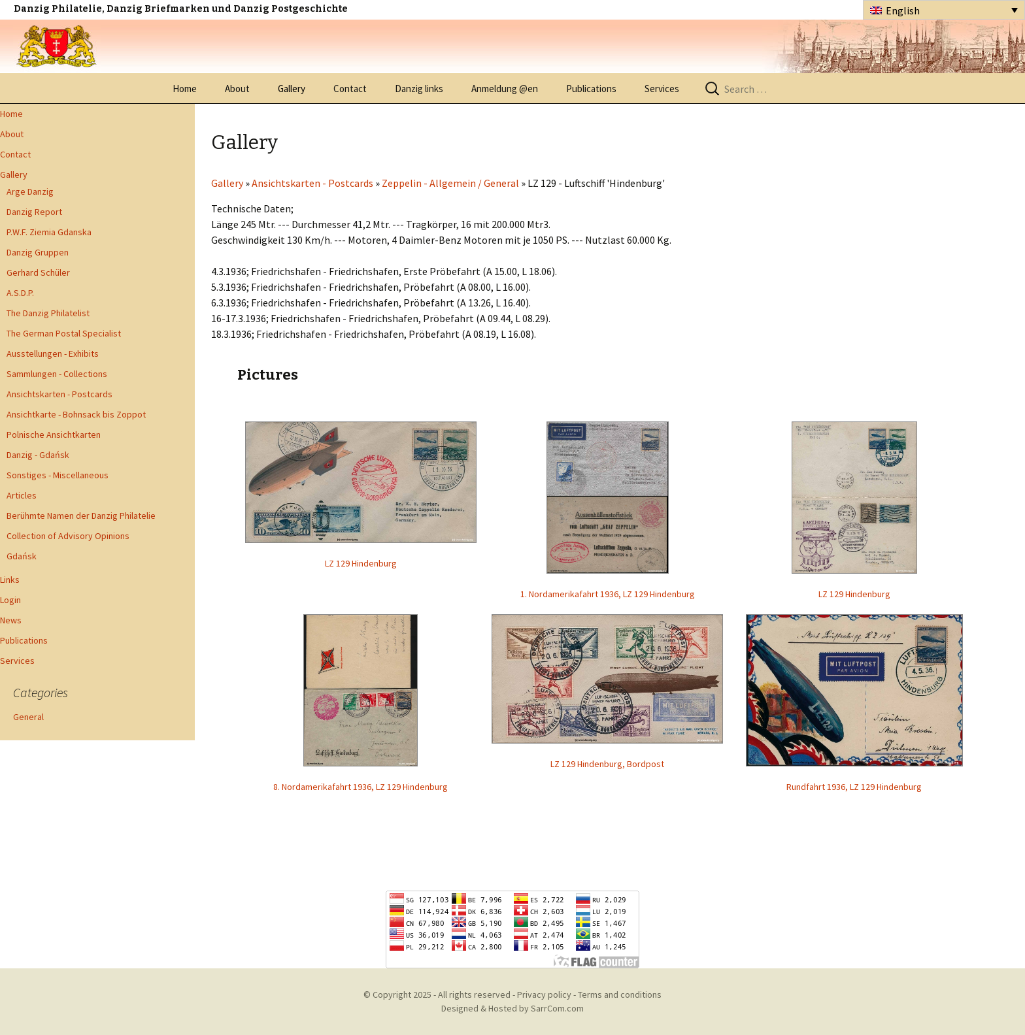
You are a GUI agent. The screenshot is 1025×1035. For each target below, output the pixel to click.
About (237, 88)
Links (10, 579)
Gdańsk (22, 556)
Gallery (291, 88)
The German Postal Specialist (64, 333)
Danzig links (419, 88)
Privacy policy (544, 994)
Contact (350, 88)
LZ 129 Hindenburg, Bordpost (607, 764)
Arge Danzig (30, 191)
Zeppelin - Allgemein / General (450, 182)
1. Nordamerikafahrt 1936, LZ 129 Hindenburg (607, 594)
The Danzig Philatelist (48, 313)
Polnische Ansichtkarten (54, 434)
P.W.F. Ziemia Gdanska (49, 232)
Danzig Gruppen (38, 252)
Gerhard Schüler (38, 272)
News (11, 620)
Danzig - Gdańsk (38, 455)
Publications (591, 88)
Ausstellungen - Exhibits (53, 353)
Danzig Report (34, 212)
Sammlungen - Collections (57, 374)
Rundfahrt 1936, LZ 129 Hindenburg (854, 787)
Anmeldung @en (504, 88)
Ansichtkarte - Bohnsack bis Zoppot (76, 414)
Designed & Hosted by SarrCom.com (512, 1008)
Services (662, 88)
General (28, 717)
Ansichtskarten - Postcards (59, 394)
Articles (22, 495)
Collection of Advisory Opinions (68, 536)
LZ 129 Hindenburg (361, 563)
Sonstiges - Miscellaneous (58, 475)
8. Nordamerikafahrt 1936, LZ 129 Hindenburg (360, 787)
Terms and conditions (620, 994)
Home (185, 88)
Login (10, 600)
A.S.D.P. (20, 293)
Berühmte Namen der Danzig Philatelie (81, 515)
